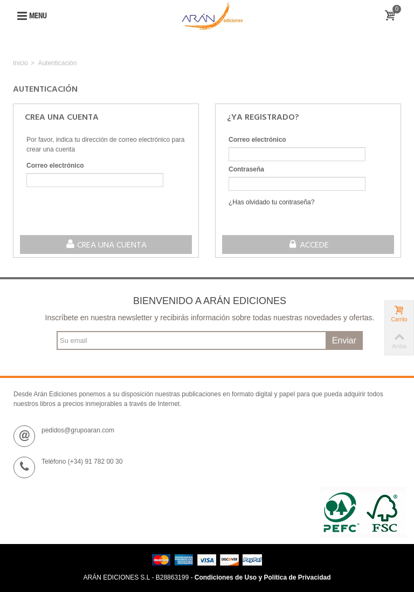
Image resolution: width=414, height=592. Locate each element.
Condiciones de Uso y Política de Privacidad (263, 577)
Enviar (344, 340)
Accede (308, 245)
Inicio (20, 63)
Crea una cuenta (106, 245)
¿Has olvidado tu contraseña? (271, 202)
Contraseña (246, 169)
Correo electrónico (55, 165)
